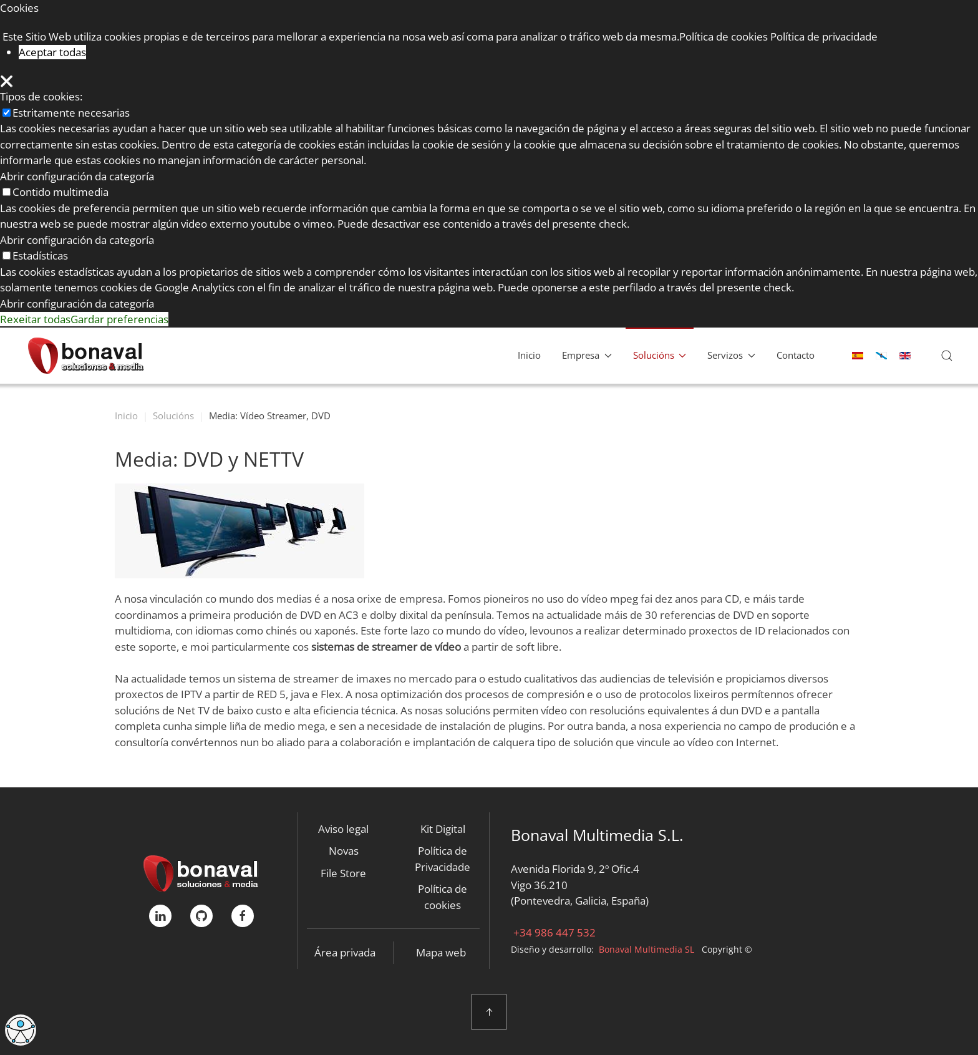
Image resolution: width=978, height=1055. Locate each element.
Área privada (344, 952)
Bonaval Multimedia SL (646, 949)
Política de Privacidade (442, 859)
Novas (344, 851)
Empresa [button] (587, 355)
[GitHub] (201, 916)
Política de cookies (442, 897)
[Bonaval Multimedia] (201, 872)
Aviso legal (343, 829)
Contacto (796, 355)
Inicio (529, 355)
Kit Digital (442, 829)
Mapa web (441, 952)
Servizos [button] (731, 355)
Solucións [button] (660, 355)
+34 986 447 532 (553, 932)
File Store (343, 873)
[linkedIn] (160, 916)
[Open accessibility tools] (20, 1030)
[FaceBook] (242, 916)
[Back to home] (86, 356)
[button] (947, 356)
